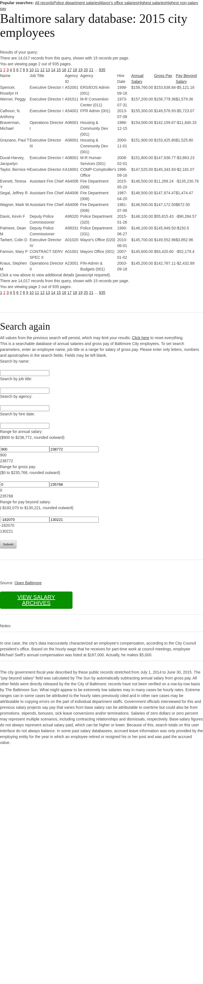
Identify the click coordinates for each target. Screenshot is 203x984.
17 (69, 70)
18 (75, 70)
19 (80, 70)
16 (64, 70)
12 (42, 70)
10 (31, 70)
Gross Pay (163, 75)
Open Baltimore (28, 583)
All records (44, 3)
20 (86, 70)
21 (91, 70)
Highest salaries (152, 3)
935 (102, 70)
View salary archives (36, 600)
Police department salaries (76, 3)
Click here (140, 338)
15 (59, 70)
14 (53, 70)
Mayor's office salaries (118, 3)
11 (37, 70)
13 (48, 70)
